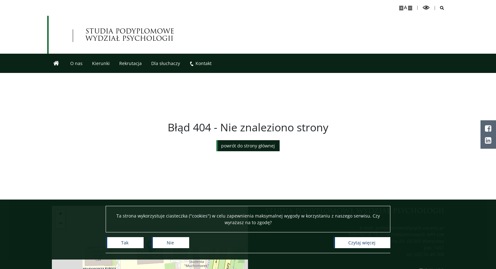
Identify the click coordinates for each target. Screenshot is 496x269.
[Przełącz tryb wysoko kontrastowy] (426, 8)
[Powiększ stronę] (401, 8)
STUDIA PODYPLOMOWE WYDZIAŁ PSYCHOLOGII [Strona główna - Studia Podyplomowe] (129, 34)
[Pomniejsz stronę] (410, 8)
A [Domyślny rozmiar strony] (405, 7)
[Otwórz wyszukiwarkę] (439, 8)
